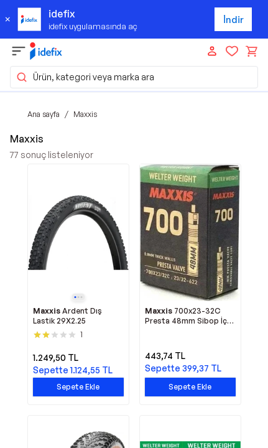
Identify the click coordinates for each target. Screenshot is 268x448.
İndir (233, 20)
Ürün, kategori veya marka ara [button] (85, 77)
